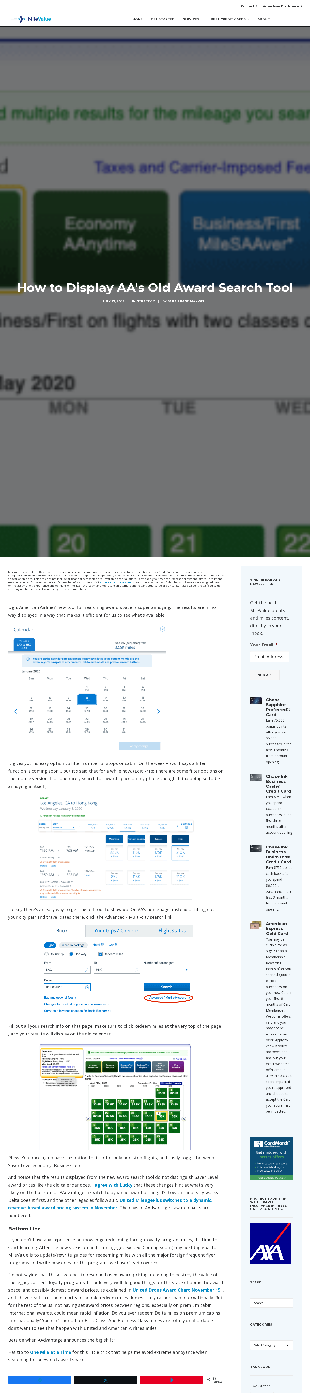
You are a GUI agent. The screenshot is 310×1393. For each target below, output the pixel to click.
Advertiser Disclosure (282, 6)
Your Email (264, 583)
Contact (249, 6)
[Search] (298, 21)
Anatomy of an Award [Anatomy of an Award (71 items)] (268, 1371)
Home (138, 19)
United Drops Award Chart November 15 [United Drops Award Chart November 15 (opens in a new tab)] (176, 1228)
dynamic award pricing (83, 1345)
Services (193, 19)
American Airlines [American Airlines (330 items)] (265, 1352)
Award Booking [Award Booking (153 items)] (277, 1380)
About (266, 19)
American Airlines (47, 1345)
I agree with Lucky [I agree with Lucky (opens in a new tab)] (112, 1123)
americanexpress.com (115, 520)
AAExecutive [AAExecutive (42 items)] (260, 1334)
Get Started (163, 19)
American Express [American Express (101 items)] (264, 1361)
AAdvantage (19, 1345)
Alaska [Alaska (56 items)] (280, 1334)
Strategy (146, 270)
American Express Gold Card (277, 867)
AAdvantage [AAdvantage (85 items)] (261, 1324)
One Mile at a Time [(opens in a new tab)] (50, 1290)
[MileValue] (30, 20)
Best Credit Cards (230, 19)
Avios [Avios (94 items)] (256, 1380)
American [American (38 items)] (259, 1343)
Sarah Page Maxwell (188, 270)
